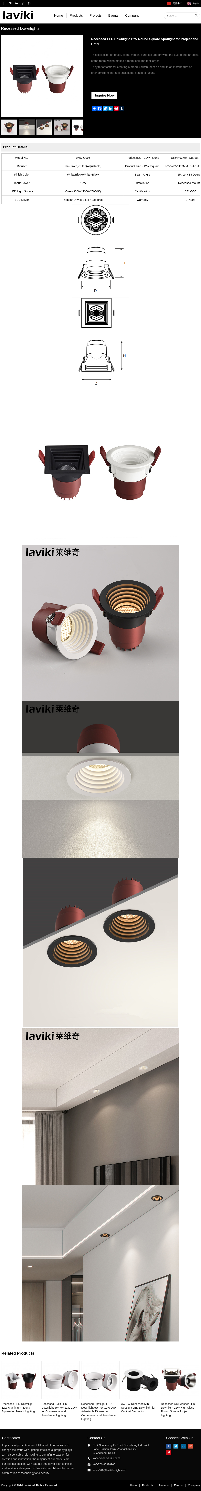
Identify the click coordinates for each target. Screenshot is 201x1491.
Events (113, 15)
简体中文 (177, 3)
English (196, 3)
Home (58, 15)
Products (76, 15)
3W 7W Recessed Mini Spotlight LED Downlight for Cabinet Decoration (138, 1407)
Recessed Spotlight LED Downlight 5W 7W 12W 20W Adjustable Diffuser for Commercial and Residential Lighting (99, 1411)
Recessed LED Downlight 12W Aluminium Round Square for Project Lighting (18, 1407)
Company (132, 15)
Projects (95, 15)
